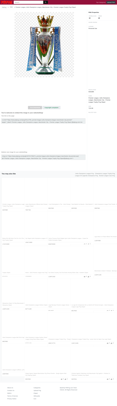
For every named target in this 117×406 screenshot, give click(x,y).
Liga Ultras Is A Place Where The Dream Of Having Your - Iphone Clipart (104, 234)
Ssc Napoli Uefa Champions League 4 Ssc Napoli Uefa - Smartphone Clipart (35, 236)
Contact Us (10, 390)
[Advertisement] (44, 92)
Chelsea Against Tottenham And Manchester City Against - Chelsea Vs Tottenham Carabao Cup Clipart (81, 371)
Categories (37, 387)
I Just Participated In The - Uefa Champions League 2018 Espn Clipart (57, 202)
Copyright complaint (51, 107)
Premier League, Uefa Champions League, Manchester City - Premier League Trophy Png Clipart (12, 202)
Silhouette (37, 396)
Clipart (36, 393)
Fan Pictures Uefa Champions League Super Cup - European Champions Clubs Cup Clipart (103, 335)
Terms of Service (12, 396)
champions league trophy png (105, 173)
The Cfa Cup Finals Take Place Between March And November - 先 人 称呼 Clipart (81, 268)
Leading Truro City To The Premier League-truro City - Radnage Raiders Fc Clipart (104, 301)
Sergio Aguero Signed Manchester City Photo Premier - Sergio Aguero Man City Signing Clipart (35, 371)
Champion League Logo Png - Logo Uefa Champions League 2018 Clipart (104, 369)
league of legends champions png (86, 175)
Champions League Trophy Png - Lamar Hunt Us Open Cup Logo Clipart (80, 337)
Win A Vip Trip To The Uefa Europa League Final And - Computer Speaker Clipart (80, 234)
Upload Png (37, 390)
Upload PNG (111, 2)
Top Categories (101, 2)
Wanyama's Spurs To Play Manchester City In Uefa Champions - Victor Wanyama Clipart (12, 301)
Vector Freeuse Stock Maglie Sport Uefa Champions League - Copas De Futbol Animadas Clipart (58, 236)
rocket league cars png (107, 175)
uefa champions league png (84, 173)
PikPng (4, 7)
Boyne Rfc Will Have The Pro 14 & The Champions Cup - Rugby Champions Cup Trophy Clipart (11, 236)
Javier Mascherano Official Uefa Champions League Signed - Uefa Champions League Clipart (34, 202)
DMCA (9, 393)
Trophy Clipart (6, 269)
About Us (10, 387)
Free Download (35, 107)
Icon (35, 398)
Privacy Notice (11, 398)
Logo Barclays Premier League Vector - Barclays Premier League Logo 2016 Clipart (57, 303)
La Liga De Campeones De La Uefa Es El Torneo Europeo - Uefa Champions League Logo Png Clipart (81, 303)
